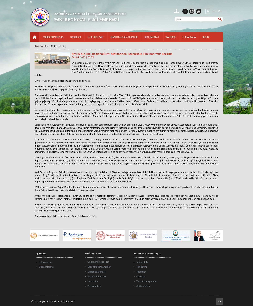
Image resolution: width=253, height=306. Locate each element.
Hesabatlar (93, 281)
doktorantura (143, 286)
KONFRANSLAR (151, 36)
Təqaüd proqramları (146, 281)
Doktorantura (94, 286)
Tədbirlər (141, 271)
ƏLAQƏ (206, 36)
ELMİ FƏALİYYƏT (96, 36)
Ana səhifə (41, 46)
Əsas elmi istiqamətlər (99, 266)
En (213, 11)
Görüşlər (140, 276)
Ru (219, 11)
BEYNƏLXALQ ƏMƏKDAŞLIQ (124, 36)
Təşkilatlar (141, 266)
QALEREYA (171, 36)
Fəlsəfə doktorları (96, 276)
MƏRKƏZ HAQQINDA (53, 36)
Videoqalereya (46, 266)
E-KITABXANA (189, 36)
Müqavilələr (142, 261)
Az (208, 11)
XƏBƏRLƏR (75, 36)
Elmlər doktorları (96, 271)
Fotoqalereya (45, 261)
